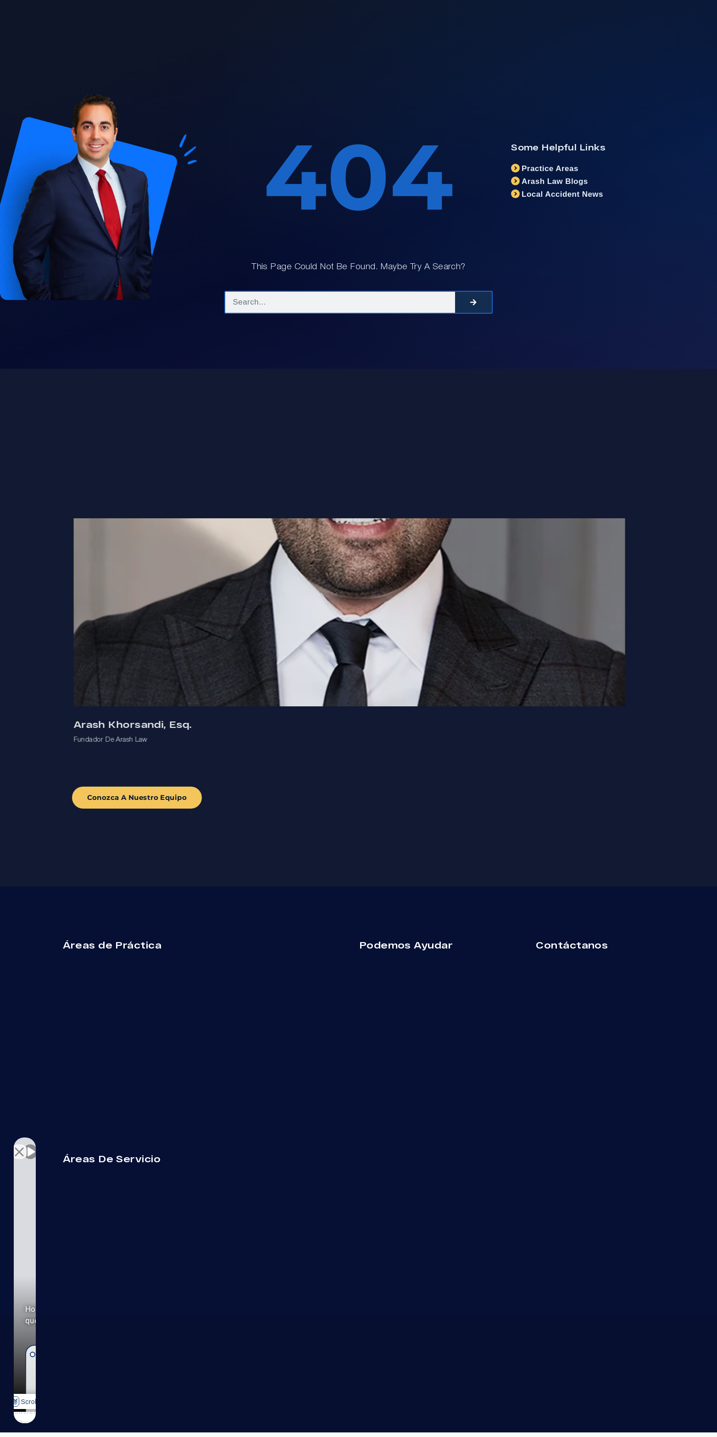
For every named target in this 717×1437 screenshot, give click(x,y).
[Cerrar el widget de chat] (162, 1144)
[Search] (473, 302)
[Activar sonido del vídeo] (30, 1144)
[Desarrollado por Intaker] (115, 1417)
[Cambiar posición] (143, 1144)
